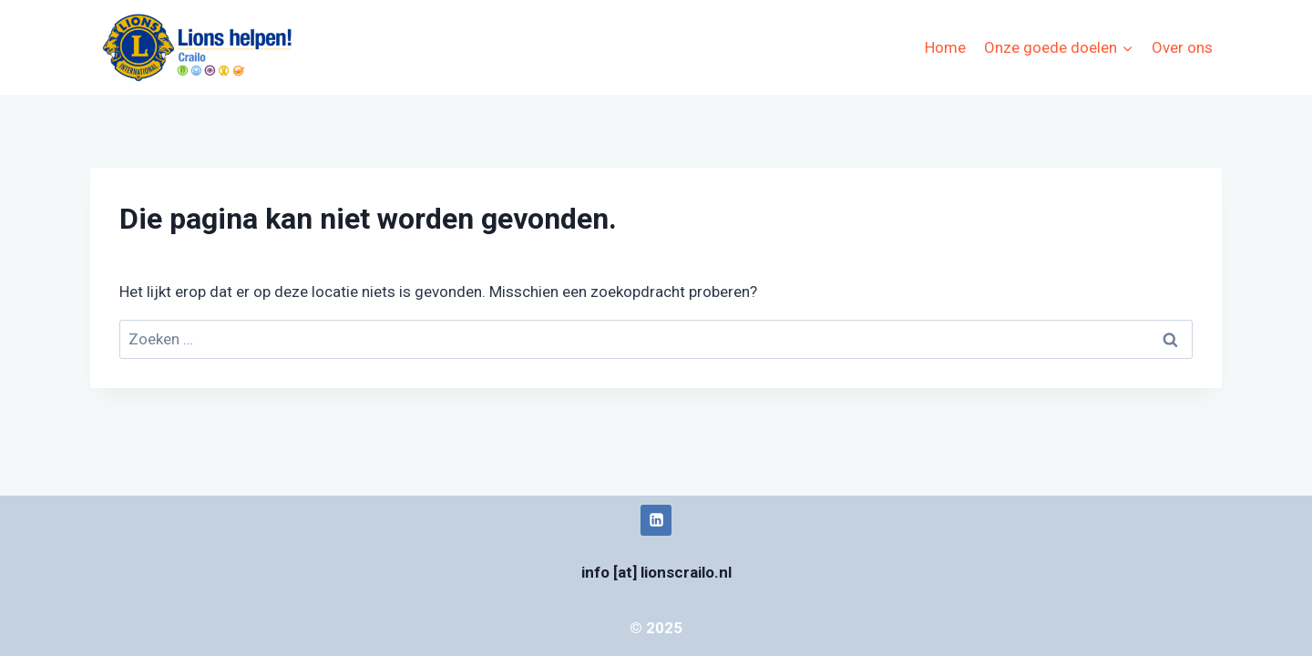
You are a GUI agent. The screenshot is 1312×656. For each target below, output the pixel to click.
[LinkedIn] (656, 520)
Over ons (1182, 47)
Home (945, 47)
